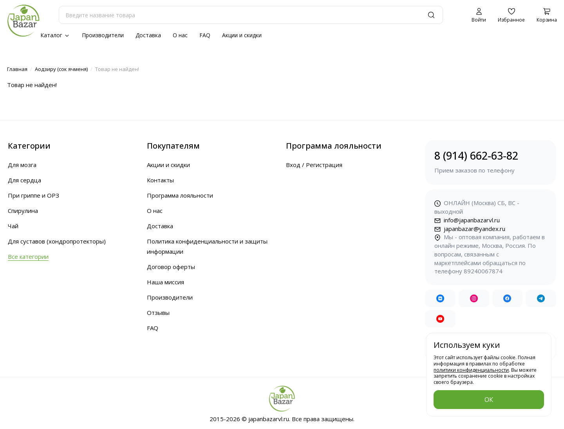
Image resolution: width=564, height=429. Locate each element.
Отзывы (158, 312)
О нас (180, 35)
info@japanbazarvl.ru (467, 220)
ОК (488, 399)
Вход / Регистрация (314, 165)
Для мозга (22, 165)
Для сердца (24, 180)
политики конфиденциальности (471, 370)
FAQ (204, 35)
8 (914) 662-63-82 (490, 161)
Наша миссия (165, 282)
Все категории (28, 256)
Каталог (55, 35)
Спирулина (23, 211)
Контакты (160, 180)
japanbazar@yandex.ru (469, 229)
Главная (17, 69)
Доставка (148, 35)
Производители (103, 35)
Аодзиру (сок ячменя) (61, 69)
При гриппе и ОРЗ (33, 195)
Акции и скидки (242, 35)
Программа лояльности (180, 195)
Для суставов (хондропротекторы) (57, 241)
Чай (13, 226)
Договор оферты (171, 267)
